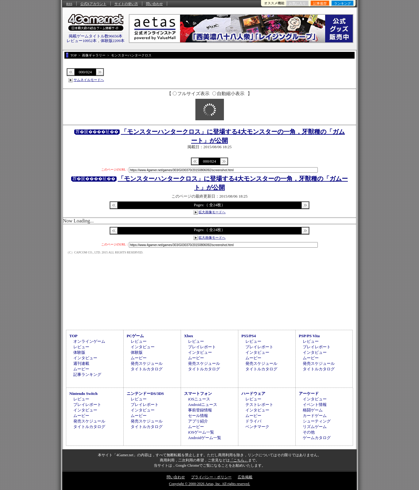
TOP (73, 336)
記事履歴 (320, 3)
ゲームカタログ (317, 437)
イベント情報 (315, 404)
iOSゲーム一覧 (201, 432)
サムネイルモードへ (89, 80)
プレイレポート (202, 347)
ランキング (342, 3)
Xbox (188, 336)
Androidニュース (202, 404)
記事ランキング (87, 374)
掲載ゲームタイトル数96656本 (96, 36)
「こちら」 (239, 460)
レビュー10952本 (82, 40)
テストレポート (259, 404)
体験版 (79, 352)
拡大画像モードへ (211, 212)
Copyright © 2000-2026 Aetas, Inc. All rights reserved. (209, 484)
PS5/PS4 (248, 336)
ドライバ (253, 421)
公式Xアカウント (93, 4)
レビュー (81, 347)
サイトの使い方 (126, 4)
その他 (309, 432)
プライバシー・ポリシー (211, 477)
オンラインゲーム (89, 341)
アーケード (309, 393)
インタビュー (85, 358)
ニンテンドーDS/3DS (145, 393)
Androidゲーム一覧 (204, 437)
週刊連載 (81, 363)
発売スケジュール (147, 363)
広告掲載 (245, 477)
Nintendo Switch (83, 393)
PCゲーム (135, 336)
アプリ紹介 (198, 421)
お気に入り (297, 3)
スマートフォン (198, 393)
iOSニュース (199, 399)
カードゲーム (315, 415)
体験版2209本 (113, 40)
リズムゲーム (315, 426)
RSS (69, 4)
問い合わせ (154, 4)
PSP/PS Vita (309, 336)
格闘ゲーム (313, 410)
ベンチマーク (257, 426)
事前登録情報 (200, 410)
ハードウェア (253, 393)
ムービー (81, 369)
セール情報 (198, 415)
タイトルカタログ (147, 369)
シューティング (317, 421)
